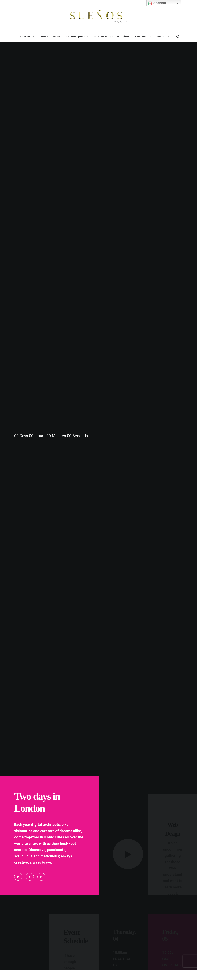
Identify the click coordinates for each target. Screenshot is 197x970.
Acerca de (27, 36)
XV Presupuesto (77, 36)
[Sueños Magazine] (98, 16)
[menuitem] (27, 36)
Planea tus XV (50, 36)
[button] (178, 36)
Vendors (163, 36)
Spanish (157, 3)
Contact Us (143, 36)
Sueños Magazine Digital (111, 36)
